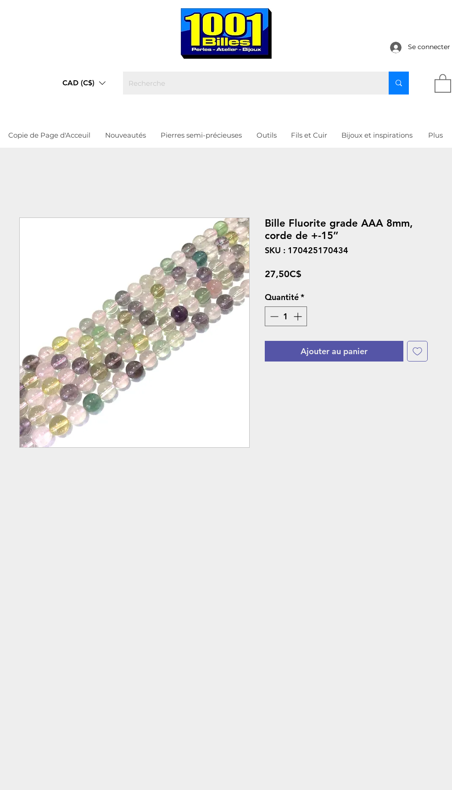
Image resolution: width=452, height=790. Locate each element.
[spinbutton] (285, 316)
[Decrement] (273, 316)
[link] (443, 83)
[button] (84, 83)
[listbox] (84, 83)
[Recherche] (248, 83)
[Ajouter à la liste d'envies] (417, 351)
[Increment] (298, 316)
